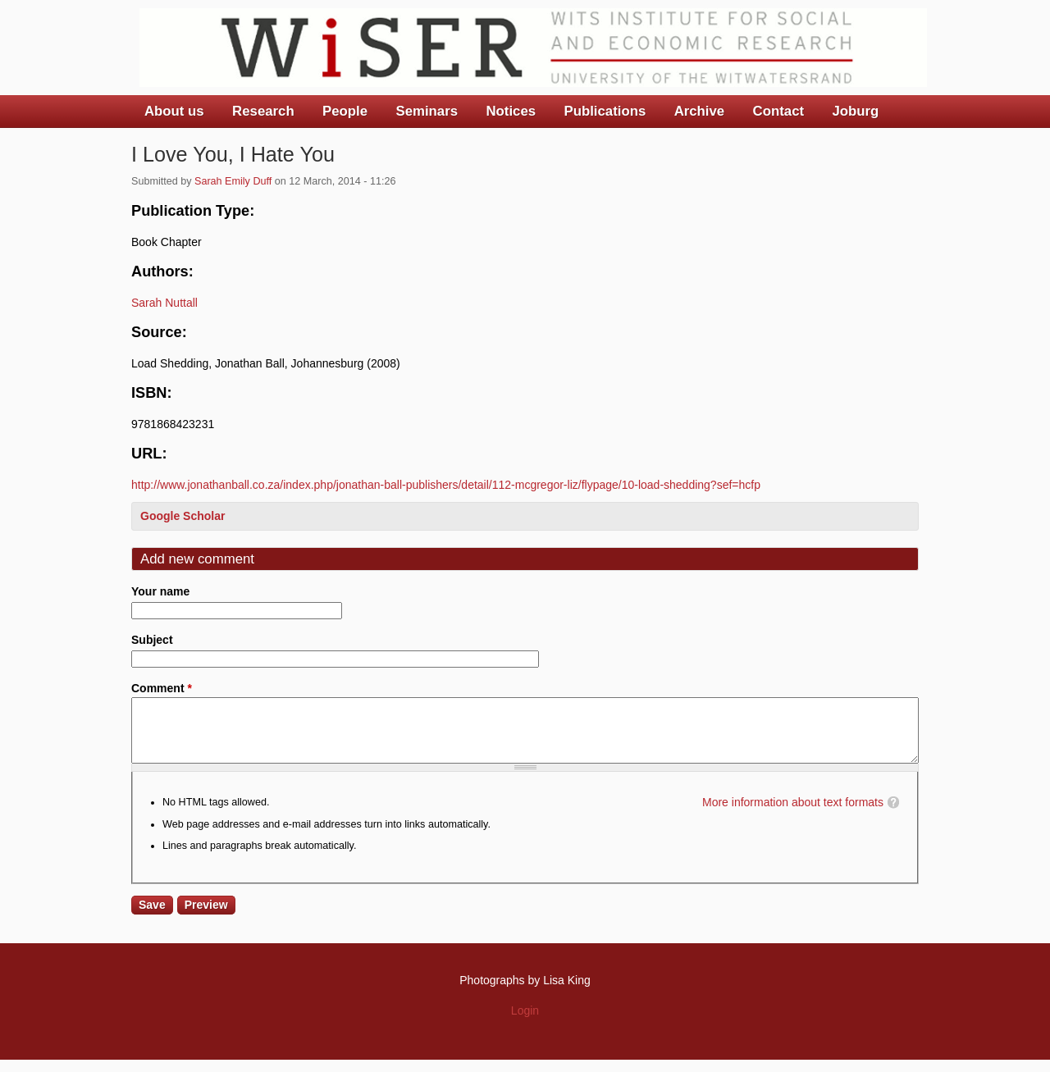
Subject (152, 639)
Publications (605, 111)
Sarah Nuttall (164, 302)
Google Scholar (182, 515)
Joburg (855, 111)
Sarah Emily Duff (233, 181)
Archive (699, 111)
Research (263, 111)
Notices (511, 111)
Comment (161, 688)
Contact (778, 111)
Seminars (427, 111)
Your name (160, 591)
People (345, 111)
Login (525, 1022)
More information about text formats (792, 814)
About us (174, 111)
